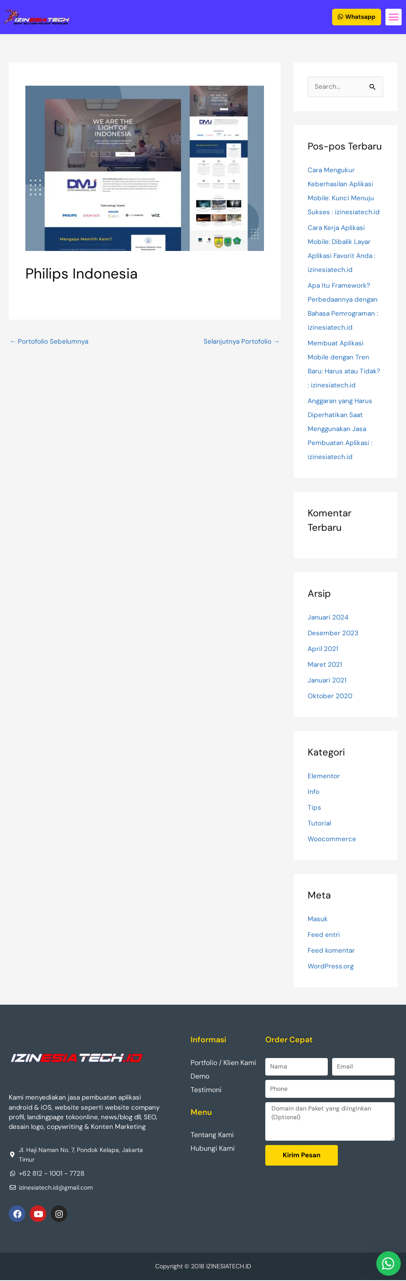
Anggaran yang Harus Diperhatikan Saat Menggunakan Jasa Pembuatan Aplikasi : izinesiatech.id (342, 429)
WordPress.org (331, 966)
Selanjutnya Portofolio (240, 341)
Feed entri (324, 935)
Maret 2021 (325, 664)
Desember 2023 (333, 633)
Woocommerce (332, 839)
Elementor (324, 776)
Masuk (318, 919)
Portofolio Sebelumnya (50, 341)
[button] (393, 17)
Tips (314, 807)
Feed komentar (332, 950)
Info (313, 792)
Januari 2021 (328, 680)
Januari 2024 (329, 617)
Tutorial (320, 823)
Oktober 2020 (330, 696)
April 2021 (324, 649)
